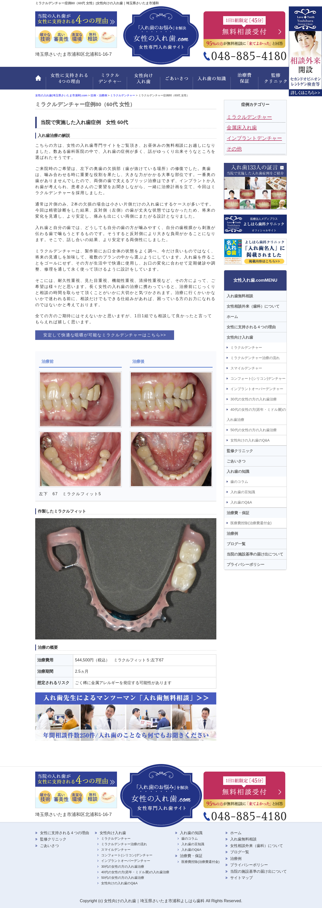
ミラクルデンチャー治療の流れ (255, 358)
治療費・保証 (245, 81)
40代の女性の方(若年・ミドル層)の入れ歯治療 (256, 414)
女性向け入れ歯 (144, 81)
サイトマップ (241, 877)
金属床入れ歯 (242, 127)
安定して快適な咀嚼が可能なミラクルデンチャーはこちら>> (104, 335)
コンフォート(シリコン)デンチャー (258, 378)
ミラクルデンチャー (110, 81)
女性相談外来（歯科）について (253, 306)
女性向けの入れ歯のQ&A (250, 440)
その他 (234, 149)
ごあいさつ (177, 81)
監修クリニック (273, 81)
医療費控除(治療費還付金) (250, 523)
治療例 (232, 533)
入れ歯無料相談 (240, 296)
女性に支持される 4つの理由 (69, 81)
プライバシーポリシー (245, 564)
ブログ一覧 (236, 544)
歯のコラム (239, 482)
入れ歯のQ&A (241, 502)
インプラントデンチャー (254, 138)
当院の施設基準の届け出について (255, 554)
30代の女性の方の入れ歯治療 (253, 399)
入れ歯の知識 (212, 81)
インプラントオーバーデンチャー (256, 389)
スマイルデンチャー (246, 368)
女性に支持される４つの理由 (251, 327)
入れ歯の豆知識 (242, 492)
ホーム (40, 81)
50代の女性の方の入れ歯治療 (253, 430)
